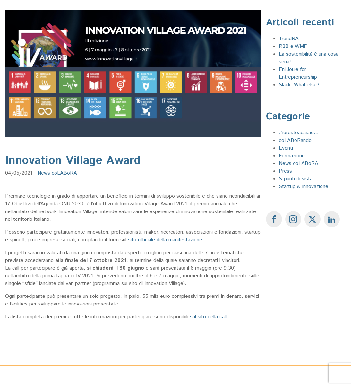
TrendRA (289, 38)
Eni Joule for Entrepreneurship (298, 73)
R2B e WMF (293, 46)
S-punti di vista (295, 179)
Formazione (292, 155)
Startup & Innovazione (303, 186)
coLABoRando (295, 140)
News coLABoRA (57, 173)
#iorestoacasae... (299, 132)
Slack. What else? (299, 85)
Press (285, 171)
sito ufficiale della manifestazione (165, 240)
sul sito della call (208, 317)
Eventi (286, 148)
